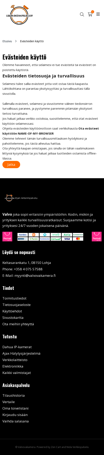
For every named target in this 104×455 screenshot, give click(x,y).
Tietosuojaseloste (16, 304)
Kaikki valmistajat (16, 372)
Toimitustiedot (14, 298)
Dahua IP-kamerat (17, 347)
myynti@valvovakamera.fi (35, 275)
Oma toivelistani (15, 408)
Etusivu (7, 41)
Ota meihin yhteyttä (18, 324)
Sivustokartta (13, 317)
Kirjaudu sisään (15, 414)
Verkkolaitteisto (14, 359)
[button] (81, 14)
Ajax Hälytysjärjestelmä (21, 353)
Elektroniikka (12, 366)
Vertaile (8, 402)
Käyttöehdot (12, 311)
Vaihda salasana (15, 421)
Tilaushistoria (13, 395)
